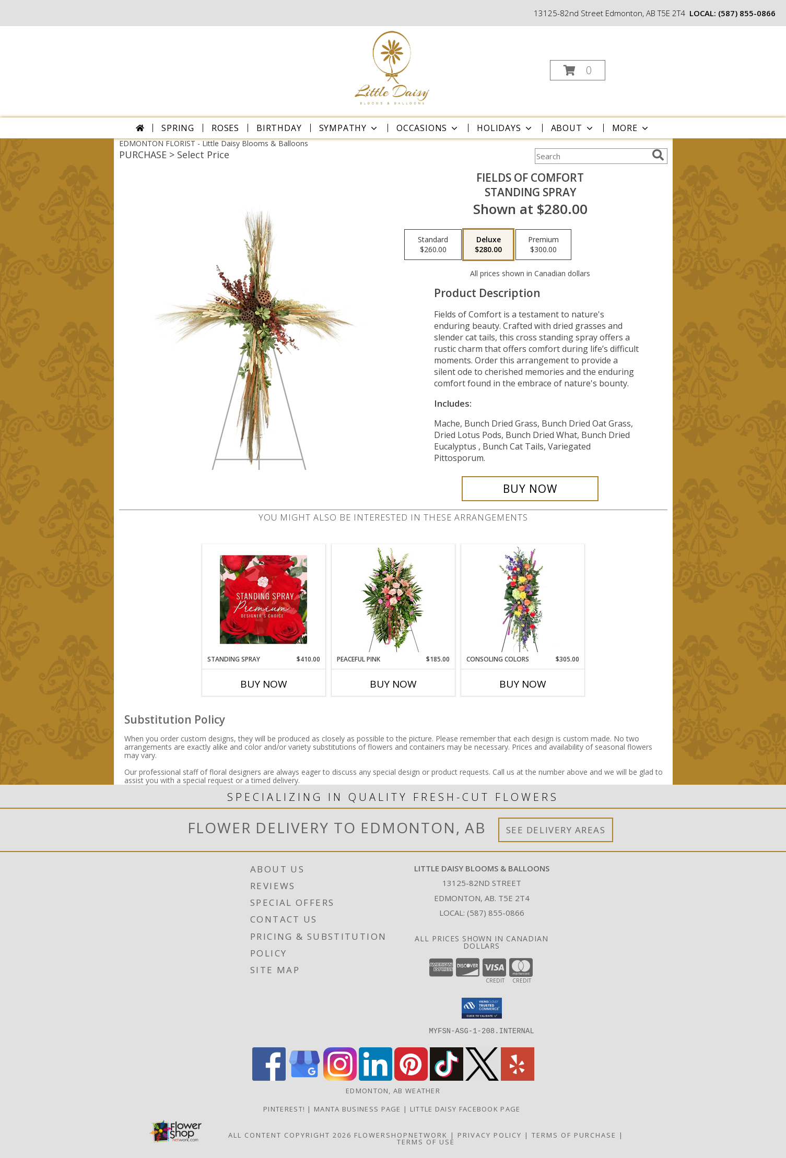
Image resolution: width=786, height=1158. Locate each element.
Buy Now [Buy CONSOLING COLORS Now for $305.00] (522, 684)
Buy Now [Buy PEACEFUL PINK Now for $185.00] (393, 684)
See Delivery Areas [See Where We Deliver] (556, 830)
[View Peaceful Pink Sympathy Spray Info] (393, 599)
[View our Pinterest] (411, 1078)
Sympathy (349, 128)
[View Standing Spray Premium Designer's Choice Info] (263, 599)
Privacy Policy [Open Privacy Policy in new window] (489, 1135)
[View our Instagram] (340, 1078)
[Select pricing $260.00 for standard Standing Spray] (433, 245)
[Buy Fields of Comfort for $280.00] (530, 488)
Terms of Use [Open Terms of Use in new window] (426, 1142)
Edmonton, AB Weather (393, 1090)
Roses (225, 128)
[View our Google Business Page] (304, 1078)
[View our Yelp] (517, 1078)
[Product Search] (591, 156)
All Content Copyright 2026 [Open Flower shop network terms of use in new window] (289, 1135)
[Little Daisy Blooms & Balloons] (392, 67)
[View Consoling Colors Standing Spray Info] (522, 599)
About (573, 128)
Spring (177, 128)
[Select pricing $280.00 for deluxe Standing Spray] (488, 245)
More (631, 128)
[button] (577, 70)
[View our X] (482, 1078)
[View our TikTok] (446, 1078)
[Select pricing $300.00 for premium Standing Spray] (543, 245)
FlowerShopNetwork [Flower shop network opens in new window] (401, 1135)
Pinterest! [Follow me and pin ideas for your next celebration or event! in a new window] (285, 1109)
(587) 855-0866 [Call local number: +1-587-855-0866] (747, 13)
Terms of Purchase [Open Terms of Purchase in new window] (574, 1135)
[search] (658, 155)
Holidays (505, 128)
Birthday (278, 128)
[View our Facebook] (269, 1078)
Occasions (428, 128)
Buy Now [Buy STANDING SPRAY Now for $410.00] (263, 684)
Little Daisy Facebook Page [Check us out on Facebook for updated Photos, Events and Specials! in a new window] (466, 1109)
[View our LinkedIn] (375, 1078)
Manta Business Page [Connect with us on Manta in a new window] (358, 1109)
